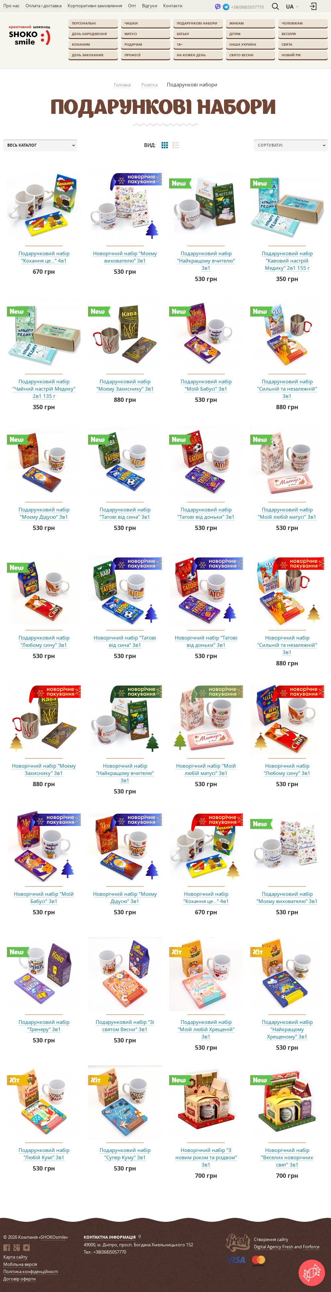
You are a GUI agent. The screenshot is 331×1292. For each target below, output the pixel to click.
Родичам (133, 44)
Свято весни (241, 55)
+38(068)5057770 (247, 7)
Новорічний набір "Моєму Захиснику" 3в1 (44, 769)
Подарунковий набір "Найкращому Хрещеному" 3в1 (287, 1029)
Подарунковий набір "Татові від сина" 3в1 (125, 513)
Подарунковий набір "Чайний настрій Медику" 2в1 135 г (44, 388)
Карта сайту (15, 1257)
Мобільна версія (20, 1264)
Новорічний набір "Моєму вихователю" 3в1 (125, 257)
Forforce (311, 1247)
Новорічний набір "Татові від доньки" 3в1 (206, 641)
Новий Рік (291, 55)
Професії (132, 55)
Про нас (11, 6)
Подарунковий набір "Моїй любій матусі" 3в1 (287, 513)
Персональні (84, 23)
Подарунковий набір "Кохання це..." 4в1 (44, 257)
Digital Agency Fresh (273, 1247)
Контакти (172, 6)
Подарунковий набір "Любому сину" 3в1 (44, 641)
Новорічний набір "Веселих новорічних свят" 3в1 (287, 1157)
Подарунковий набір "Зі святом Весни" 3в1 (125, 1025)
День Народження (89, 33)
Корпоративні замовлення (95, 6)
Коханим (81, 44)
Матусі (130, 33)
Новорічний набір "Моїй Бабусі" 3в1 (44, 897)
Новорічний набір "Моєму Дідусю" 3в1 (125, 897)
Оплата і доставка (43, 6)
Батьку (183, 33)
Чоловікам (292, 23)
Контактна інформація (110, 1237)
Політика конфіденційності (30, 1271)
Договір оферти (19, 1279)
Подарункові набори (197, 23)
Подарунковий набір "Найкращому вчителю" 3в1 (206, 260)
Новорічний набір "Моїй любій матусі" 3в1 (206, 769)
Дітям (234, 33)
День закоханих (88, 55)
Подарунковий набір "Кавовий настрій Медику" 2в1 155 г (287, 260)
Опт (132, 6)
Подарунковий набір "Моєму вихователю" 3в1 (287, 897)
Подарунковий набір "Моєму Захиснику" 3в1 (125, 385)
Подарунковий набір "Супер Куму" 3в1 (125, 1154)
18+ (180, 44)
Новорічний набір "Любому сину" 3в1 (287, 769)
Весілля (289, 33)
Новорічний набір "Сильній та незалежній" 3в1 (287, 644)
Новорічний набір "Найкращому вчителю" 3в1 (125, 773)
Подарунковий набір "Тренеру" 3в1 (44, 1025)
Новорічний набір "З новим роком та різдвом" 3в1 (206, 1157)
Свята (287, 44)
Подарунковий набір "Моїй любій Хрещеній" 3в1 (206, 1029)
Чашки (131, 23)
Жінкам (236, 23)
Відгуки (149, 6)
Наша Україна (242, 44)
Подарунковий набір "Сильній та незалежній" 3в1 (287, 388)
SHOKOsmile (53, 1237)
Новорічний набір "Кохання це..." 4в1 (206, 897)
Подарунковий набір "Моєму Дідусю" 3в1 (44, 513)
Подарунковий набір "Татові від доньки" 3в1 (206, 513)
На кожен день (191, 55)
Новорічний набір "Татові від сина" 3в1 (125, 641)
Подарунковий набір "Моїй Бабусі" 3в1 (206, 385)
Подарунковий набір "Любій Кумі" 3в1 (44, 1154)
